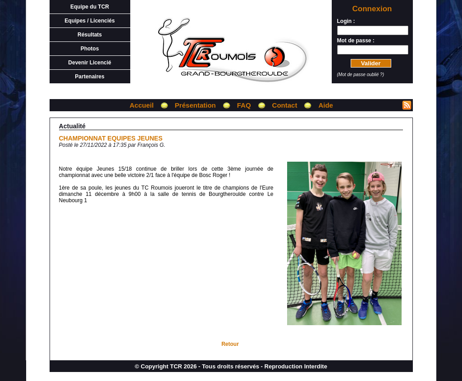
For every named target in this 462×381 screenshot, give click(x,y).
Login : (346, 21)
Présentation (195, 105)
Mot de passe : (356, 40)
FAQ (244, 105)
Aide (325, 105)
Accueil (142, 105)
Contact (284, 105)
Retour (230, 344)
